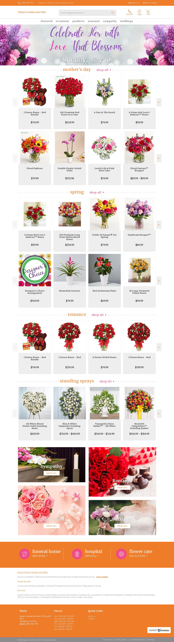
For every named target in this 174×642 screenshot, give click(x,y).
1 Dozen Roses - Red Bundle (35, 113)
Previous (15, 102)
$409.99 (34, 433)
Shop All (103, 70)
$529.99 (69, 122)
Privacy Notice (121, 640)
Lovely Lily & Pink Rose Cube (104, 169)
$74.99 (104, 122)
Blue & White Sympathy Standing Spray (70, 426)
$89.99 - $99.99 (139, 178)
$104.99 (34, 300)
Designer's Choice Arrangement (35, 292)
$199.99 (139, 367)
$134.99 (69, 367)
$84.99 (139, 244)
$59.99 (139, 122)
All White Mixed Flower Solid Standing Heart (35, 426)
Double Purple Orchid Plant (69, 169)
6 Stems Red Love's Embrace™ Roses (139, 113)
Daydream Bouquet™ (139, 235)
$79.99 (35, 178)
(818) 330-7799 (28, 3)
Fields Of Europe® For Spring (104, 236)
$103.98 (69, 178)
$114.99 (35, 122)
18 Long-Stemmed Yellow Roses (139, 292)
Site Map (151, 640)
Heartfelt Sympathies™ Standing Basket (139, 426)
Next (159, 102)
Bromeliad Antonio (69, 291)
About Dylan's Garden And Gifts (32, 572)
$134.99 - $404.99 (69, 433)
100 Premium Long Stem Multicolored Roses (69, 237)
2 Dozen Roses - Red (69, 357)
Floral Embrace (35, 168)
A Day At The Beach (104, 112)
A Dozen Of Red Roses (104, 357)
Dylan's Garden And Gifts (32, 12)
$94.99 (139, 300)
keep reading (102, 577)
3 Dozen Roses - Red (139, 357)
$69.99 (104, 300)
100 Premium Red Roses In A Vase (69, 113)
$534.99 (69, 244)
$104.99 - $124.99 (104, 433)
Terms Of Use (108, 640)
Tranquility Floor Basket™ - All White (104, 425)
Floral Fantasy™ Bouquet (139, 169)
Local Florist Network (137, 640)
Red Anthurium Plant (104, 291)
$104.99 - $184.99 (139, 433)
